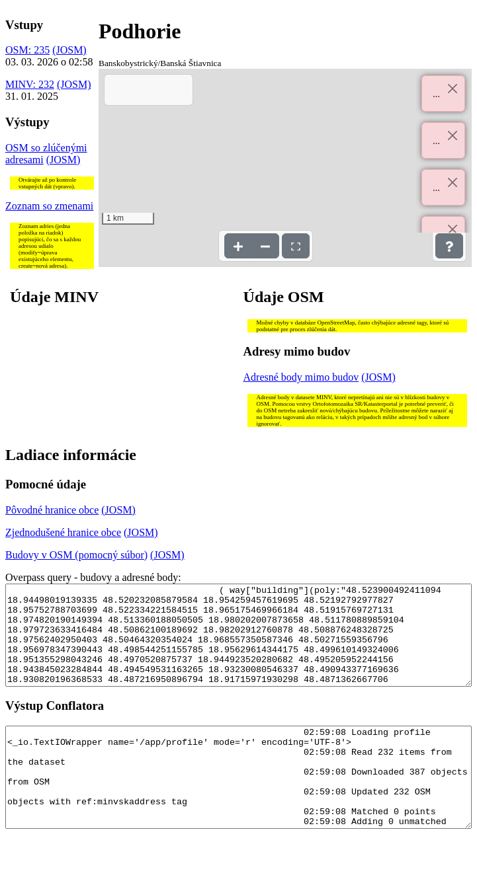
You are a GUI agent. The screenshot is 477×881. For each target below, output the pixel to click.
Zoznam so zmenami (49, 205)
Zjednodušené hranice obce (63, 532)
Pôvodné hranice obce (52, 510)
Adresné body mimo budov (301, 377)
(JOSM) (69, 50)
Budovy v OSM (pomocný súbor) (76, 554)
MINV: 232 (29, 84)
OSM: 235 (27, 50)
